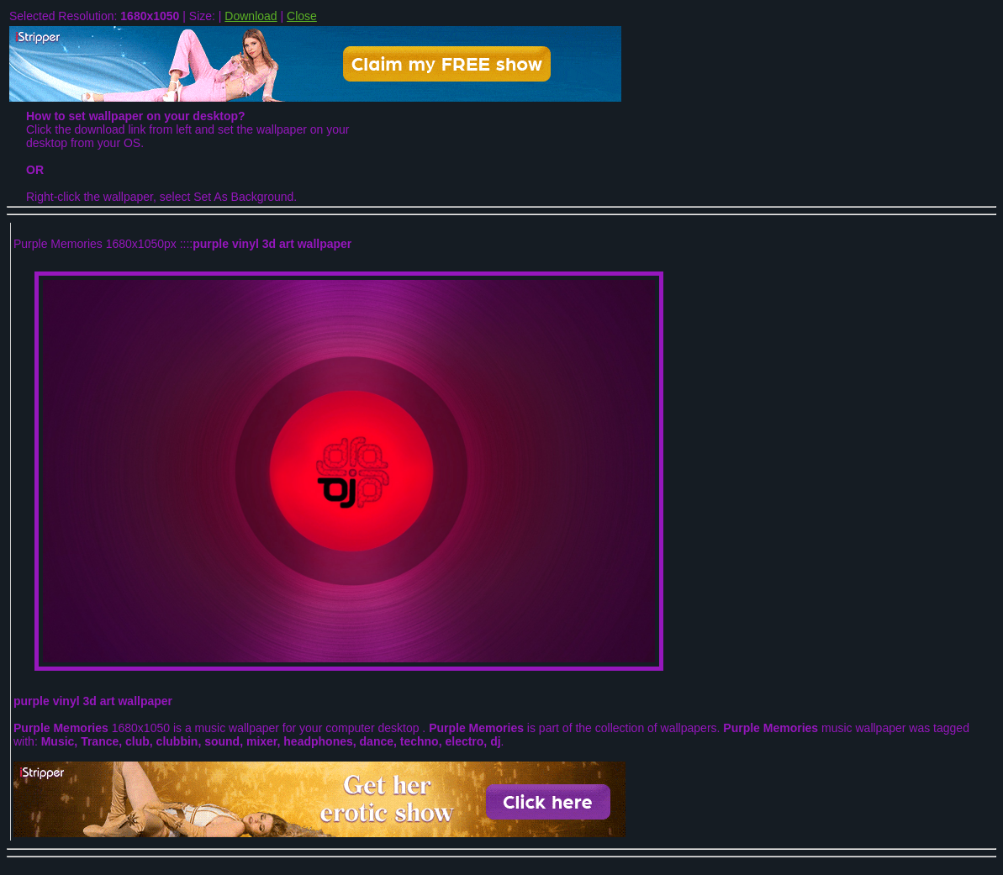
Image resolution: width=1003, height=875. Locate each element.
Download (250, 16)
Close (302, 16)
